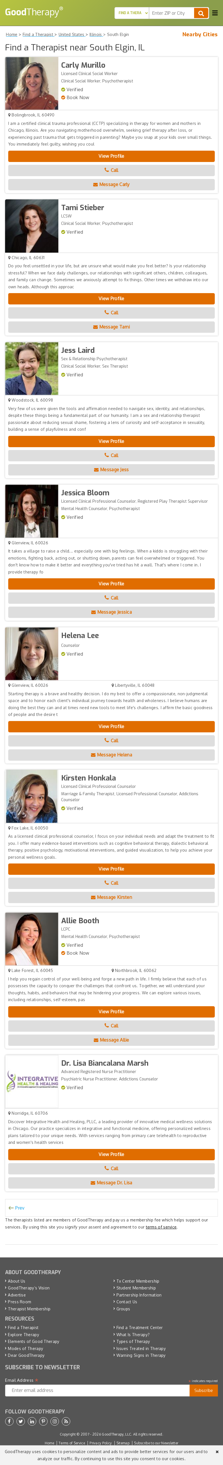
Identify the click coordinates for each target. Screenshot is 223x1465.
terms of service (161, 1227)
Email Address (21, 1380)
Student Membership (136, 1287)
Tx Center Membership (138, 1281)
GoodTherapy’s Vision (29, 1287)
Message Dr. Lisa (111, 1182)
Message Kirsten (111, 897)
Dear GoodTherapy (26, 1355)
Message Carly (111, 184)
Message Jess (111, 469)
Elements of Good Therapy (33, 1341)
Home (49, 1443)
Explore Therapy (23, 1334)
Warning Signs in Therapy (141, 1355)
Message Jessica (111, 612)
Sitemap (122, 1443)
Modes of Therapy (25, 1348)
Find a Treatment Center (139, 1327)
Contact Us (126, 1301)
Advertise (17, 1295)
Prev (19, 1208)
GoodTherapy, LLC (116, 1434)
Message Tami (111, 327)
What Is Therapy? (133, 1334)
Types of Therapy (133, 1341)
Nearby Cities (200, 34)
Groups (123, 1308)
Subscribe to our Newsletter (156, 1443)
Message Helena (111, 755)
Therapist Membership (29, 1308)
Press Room (19, 1301)
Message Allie (111, 1040)
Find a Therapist (23, 1327)
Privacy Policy (101, 1443)
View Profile (111, 156)
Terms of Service (72, 1443)
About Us (16, 1281)
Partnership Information (139, 1295)
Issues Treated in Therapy (141, 1348)
